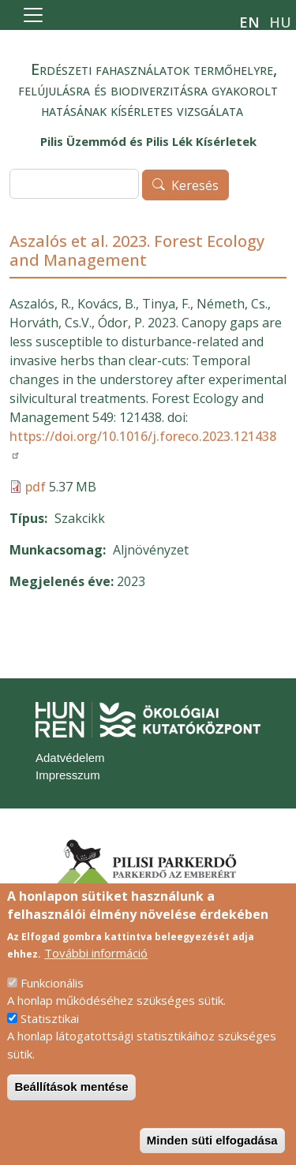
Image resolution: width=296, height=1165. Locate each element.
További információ (96, 976)
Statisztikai (50, 1041)
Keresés (195, 185)
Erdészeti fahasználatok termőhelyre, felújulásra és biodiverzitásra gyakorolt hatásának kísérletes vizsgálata (148, 89)
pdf (35, 486)
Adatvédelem (70, 757)
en (249, 22)
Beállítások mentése (71, 1109)
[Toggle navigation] (33, 15)
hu (280, 22)
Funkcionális (52, 1006)
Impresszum (68, 775)
